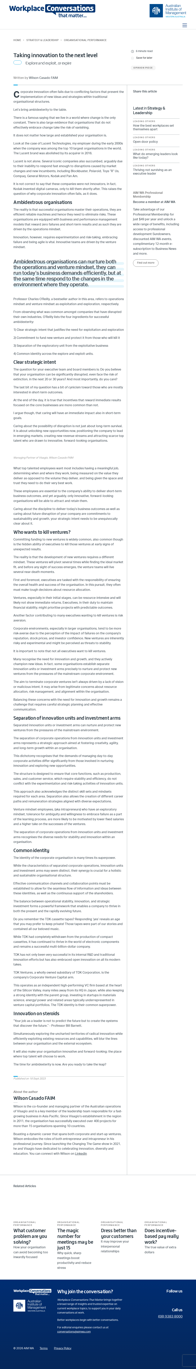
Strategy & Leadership (42, 40)
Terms (44, 1348)
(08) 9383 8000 (170, 1316)
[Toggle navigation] (185, 25)
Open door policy (145, 141)
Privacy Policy (62, 1348)
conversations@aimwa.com (74, 1331)
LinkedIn (81, 1153)
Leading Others (144, 121)
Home (17, 40)
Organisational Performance (85, 40)
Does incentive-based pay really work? (161, 1236)
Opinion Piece (143, 68)
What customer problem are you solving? (30, 1236)
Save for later (144, 58)
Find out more (145, 263)
